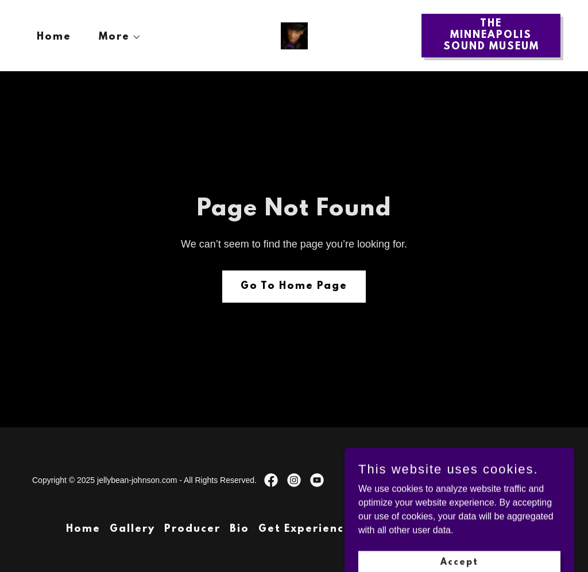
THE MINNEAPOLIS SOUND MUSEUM (491, 35)
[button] (115, 37)
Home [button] (83, 529)
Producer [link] (192, 529)
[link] (294, 35)
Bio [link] (239, 529)
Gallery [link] (132, 529)
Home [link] (54, 37)
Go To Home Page (294, 286)
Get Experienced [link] (308, 529)
